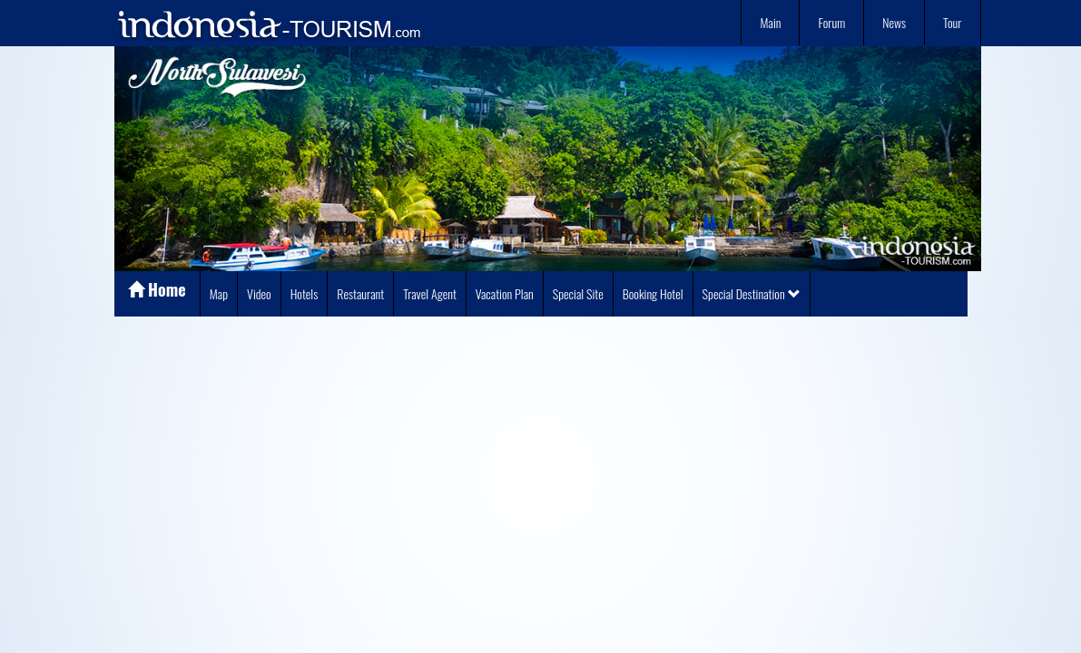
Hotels (304, 293)
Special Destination (752, 293)
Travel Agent (430, 293)
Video (259, 293)
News (894, 22)
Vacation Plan (505, 293)
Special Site (578, 293)
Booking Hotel (653, 293)
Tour (952, 22)
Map (219, 293)
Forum (831, 22)
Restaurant (360, 293)
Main (770, 22)
